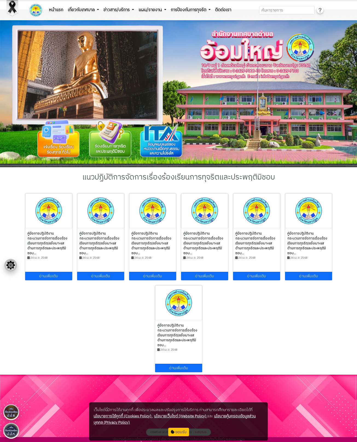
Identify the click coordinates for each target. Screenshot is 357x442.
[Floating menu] (10, 265)
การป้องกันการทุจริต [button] (189, 10)
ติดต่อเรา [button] (223, 10)
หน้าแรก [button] (56, 10)
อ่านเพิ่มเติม (48, 276)
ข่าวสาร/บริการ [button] (117, 10)
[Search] (287, 10)
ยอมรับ (179, 432)
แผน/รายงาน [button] (150, 10)
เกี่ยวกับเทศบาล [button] (82, 10)
